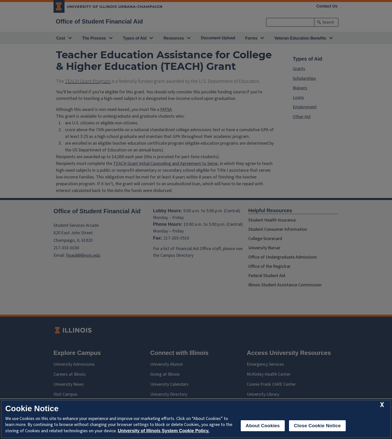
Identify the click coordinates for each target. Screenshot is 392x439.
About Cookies (263, 425)
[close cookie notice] (382, 404)
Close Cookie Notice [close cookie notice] (317, 425)
